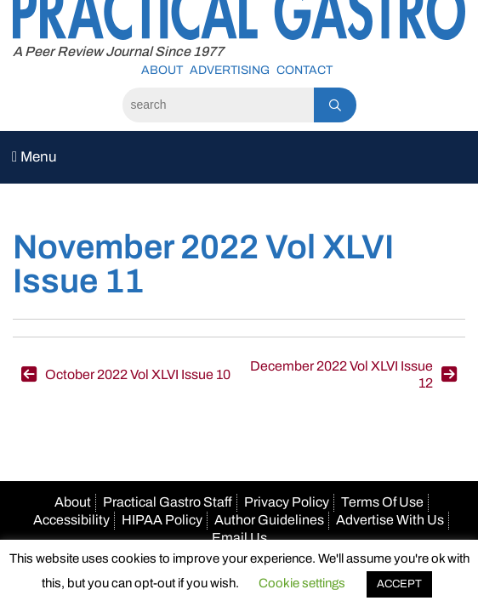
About (162, 70)
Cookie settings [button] (302, 583)
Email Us (239, 537)
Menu (34, 157)
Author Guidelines (269, 520)
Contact (304, 70)
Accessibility (71, 520)
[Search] (218, 105)
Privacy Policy (286, 502)
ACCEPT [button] (399, 584)
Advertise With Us (390, 520)
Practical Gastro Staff (167, 502)
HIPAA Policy (162, 520)
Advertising (230, 70)
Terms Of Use (382, 502)
